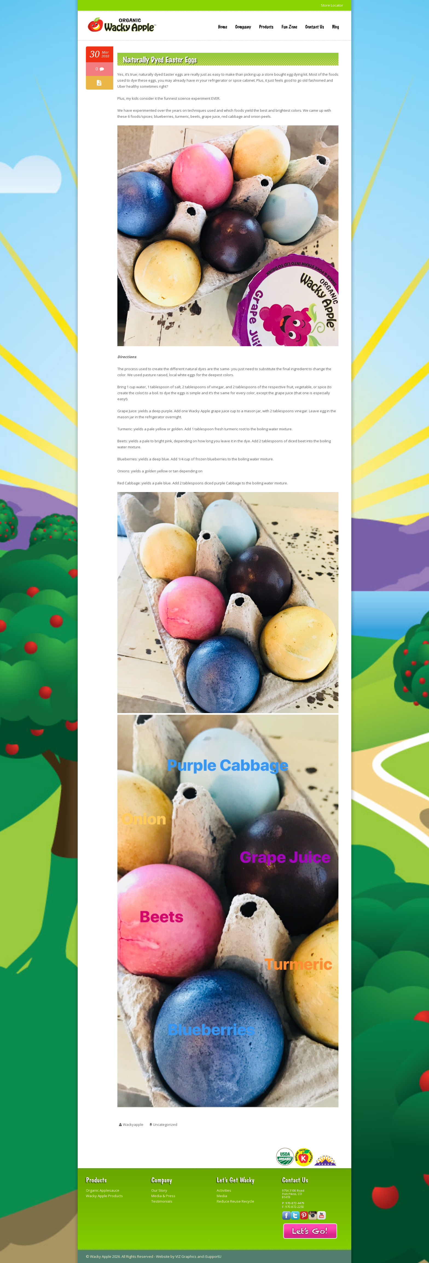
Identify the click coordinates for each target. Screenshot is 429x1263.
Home (222, 26)
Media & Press (163, 1195)
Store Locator (332, 5)
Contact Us (314, 26)
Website (163, 1256)
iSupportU (213, 1256)
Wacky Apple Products (104, 1195)
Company (243, 26)
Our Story (159, 1190)
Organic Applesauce (102, 1190)
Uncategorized (165, 1124)
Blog (335, 26)
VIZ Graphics (186, 1256)
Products (266, 26)
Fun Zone (289, 26)
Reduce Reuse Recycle (235, 1201)
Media (222, 1195)
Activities (224, 1190)
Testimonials (161, 1201)
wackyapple (133, 1124)
